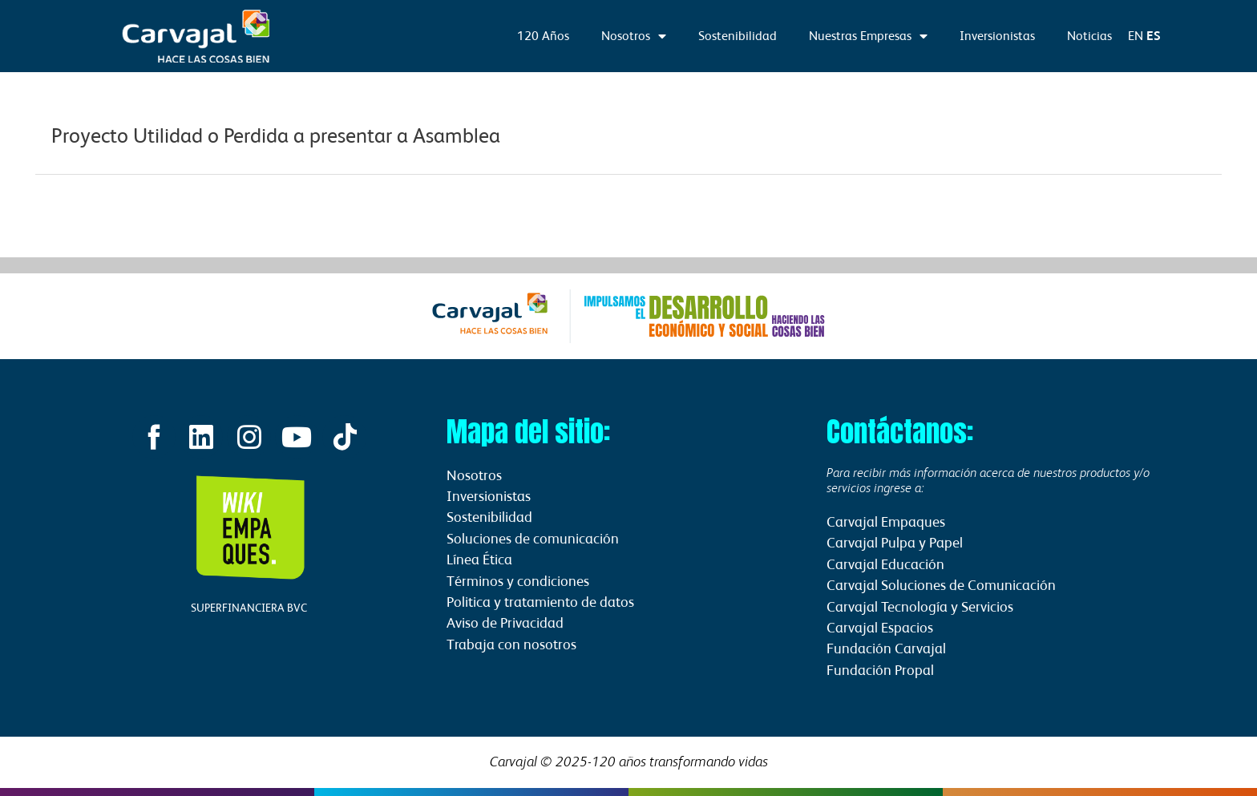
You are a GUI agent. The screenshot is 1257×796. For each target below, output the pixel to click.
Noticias (1089, 35)
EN (1135, 35)
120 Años (543, 35)
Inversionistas (997, 35)
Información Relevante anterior (122, 214)
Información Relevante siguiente (1132, 214)
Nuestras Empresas (868, 36)
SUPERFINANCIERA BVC (249, 609)
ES (1153, 35)
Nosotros (633, 36)
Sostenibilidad (737, 35)
